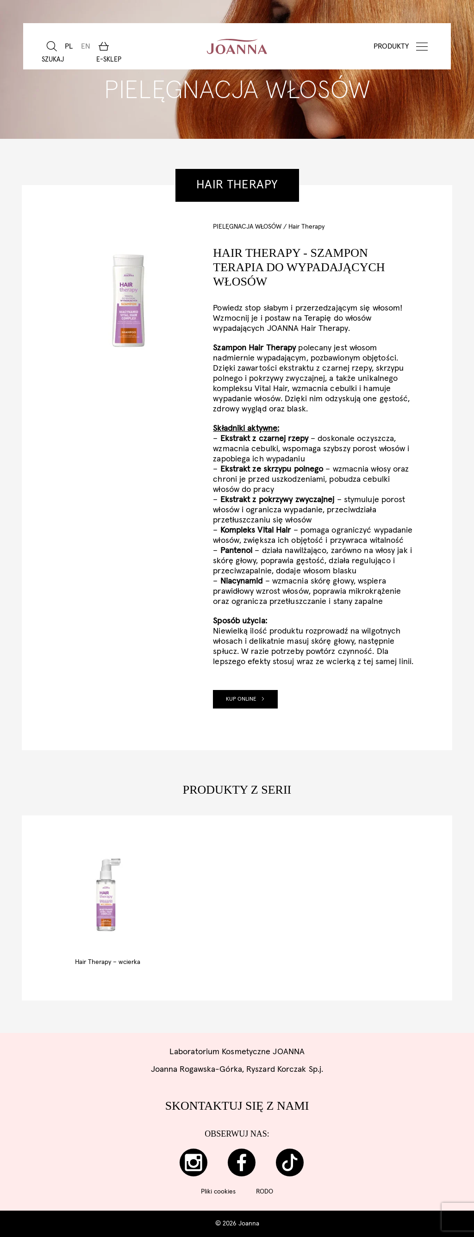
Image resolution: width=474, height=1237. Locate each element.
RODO (264, 1191)
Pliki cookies (218, 1191)
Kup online (245, 699)
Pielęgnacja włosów (247, 227)
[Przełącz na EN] (85, 46)
